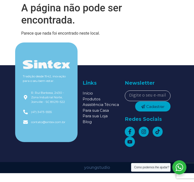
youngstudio (97, 167)
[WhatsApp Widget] (179, 167)
